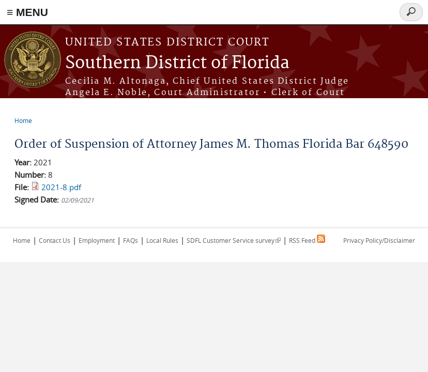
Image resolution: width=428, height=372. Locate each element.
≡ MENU (27, 12)
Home (23, 120)
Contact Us (54, 240)
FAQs (130, 240)
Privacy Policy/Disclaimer (379, 240)
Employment (97, 240)
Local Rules (162, 240)
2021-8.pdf (61, 187)
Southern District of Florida (177, 63)
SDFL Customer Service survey (234, 240)
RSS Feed (307, 240)
